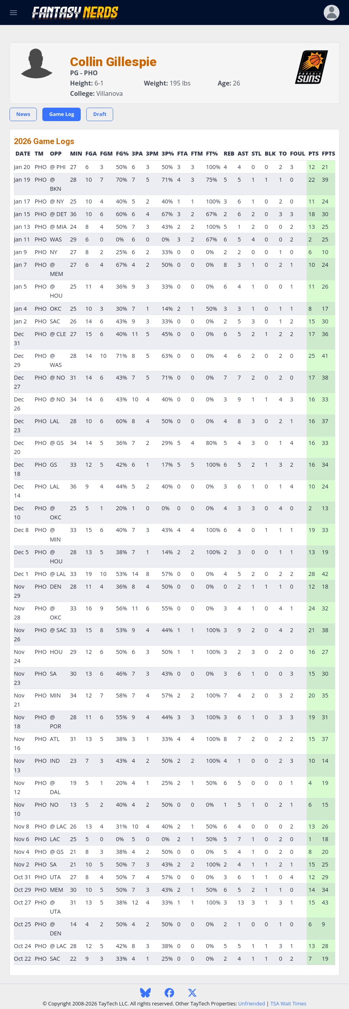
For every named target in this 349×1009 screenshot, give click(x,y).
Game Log (61, 114)
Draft (99, 114)
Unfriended (251, 1003)
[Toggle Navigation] (13, 13)
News (23, 114)
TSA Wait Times (288, 1003)
